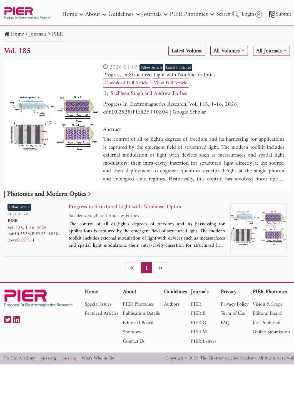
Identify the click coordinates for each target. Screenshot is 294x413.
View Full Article (170, 83)
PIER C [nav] (198, 323)
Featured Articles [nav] (101, 313)
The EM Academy (19, 358)
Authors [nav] (172, 304)
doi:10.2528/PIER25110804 (135, 112)
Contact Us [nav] (133, 341)
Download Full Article (126, 83)
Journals (38, 34)
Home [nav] (72, 14)
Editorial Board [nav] (138, 323)
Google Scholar (189, 112)
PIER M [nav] (199, 332)
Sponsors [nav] (132, 332)
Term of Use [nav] (233, 313)
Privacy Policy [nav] (234, 304)
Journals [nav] (155, 14)
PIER (57, 34)
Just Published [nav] (266, 323)
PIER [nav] (196, 304)
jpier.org (68, 358)
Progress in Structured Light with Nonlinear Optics (159, 75)
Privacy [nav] (228, 292)
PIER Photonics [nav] (192, 14)
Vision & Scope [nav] (268, 304)
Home (17, 34)
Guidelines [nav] (124, 14)
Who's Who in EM (98, 358)
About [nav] (95, 14)
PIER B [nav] (198, 313)
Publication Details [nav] (141, 313)
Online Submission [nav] (271, 332)
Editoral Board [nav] (267, 313)
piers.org (48, 358)
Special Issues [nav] (98, 304)
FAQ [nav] (225, 323)
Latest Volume (186, 51)
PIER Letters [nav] (203, 341)
